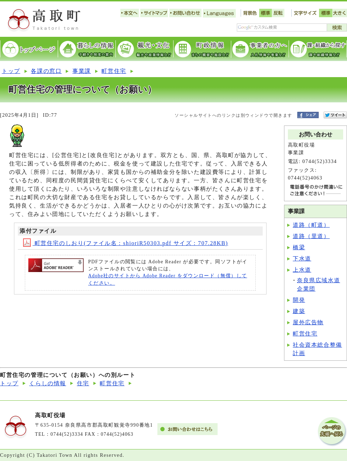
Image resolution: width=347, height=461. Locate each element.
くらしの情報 (47, 383)
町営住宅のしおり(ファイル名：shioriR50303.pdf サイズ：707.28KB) (125, 243)
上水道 (302, 270)
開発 (299, 300)
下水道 (302, 259)
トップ (11, 71)
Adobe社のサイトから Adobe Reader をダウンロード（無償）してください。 (167, 279)
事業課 (81, 71)
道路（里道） (311, 236)
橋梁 (299, 247)
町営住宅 (113, 71)
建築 (299, 311)
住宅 (83, 383)
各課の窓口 (46, 71)
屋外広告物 (308, 322)
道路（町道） (311, 225)
